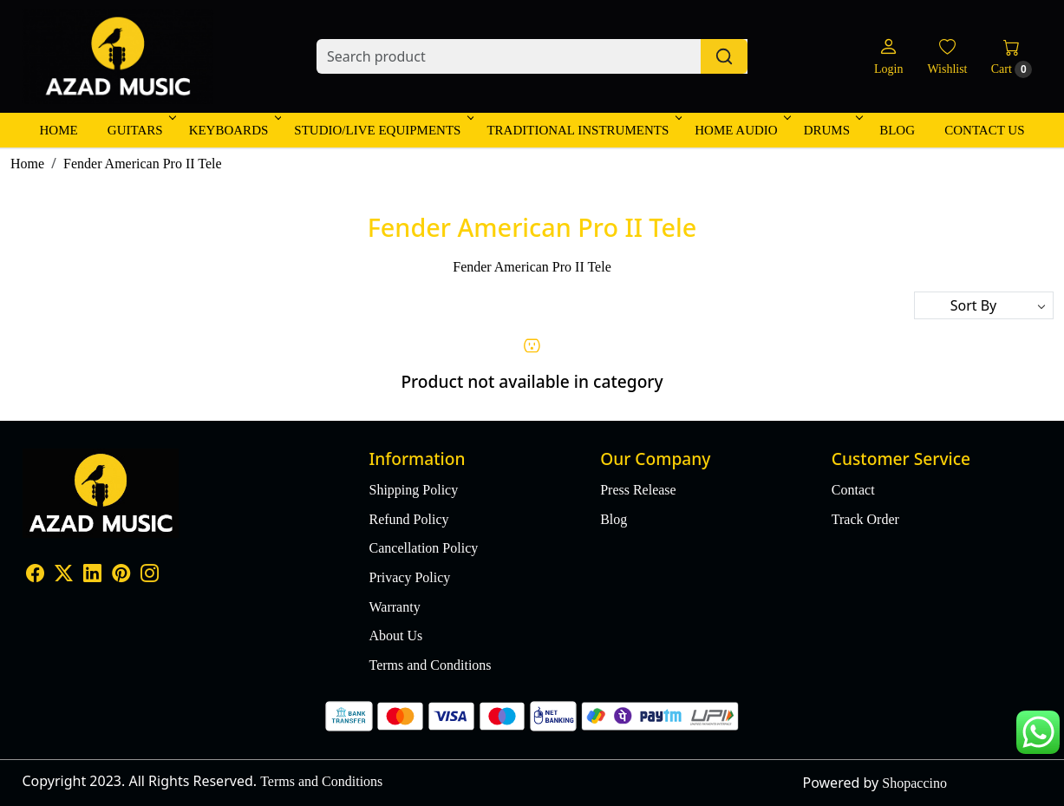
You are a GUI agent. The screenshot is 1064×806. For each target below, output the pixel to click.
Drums (832, 130)
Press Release (638, 489)
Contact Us (984, 130)
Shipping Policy (414, 489)
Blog (897, 130)
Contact (853, 489)
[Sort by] (984, 305)
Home (58, 130)
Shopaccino (914, 783)
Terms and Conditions (430, 665)
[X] (63, 575)
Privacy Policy (410, 577)
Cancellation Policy (424, 548)
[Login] (888, 57)
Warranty (395, 607)
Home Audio (741, 130)
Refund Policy (409, 519)
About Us (396, 635)
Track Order (865, 519)
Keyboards (234, 130)
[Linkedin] (92, 575)
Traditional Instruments (582, 130)
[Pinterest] (121, 575)
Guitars (140, 130)
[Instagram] (149, 575)
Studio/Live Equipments (382, 130)
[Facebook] (35, 575)
